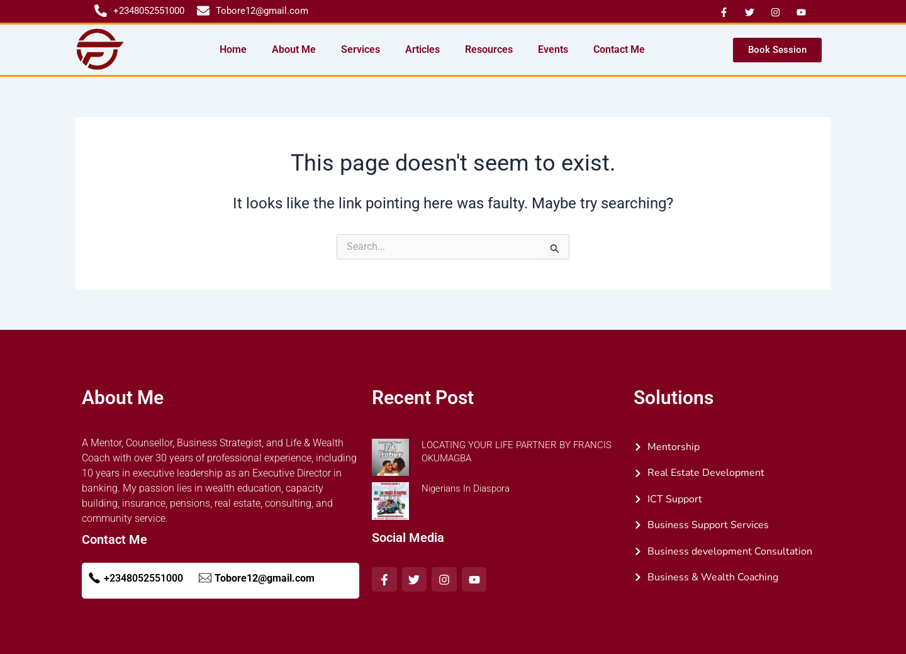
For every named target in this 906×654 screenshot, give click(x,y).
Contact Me (619, 49)
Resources (489, 49)
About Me (294, 49)
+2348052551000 (143, 578)
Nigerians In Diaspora (466, 488)
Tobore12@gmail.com (265, 578)
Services (360, 49)
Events (553, 49)
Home (233, 49)
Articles (422, 49)
